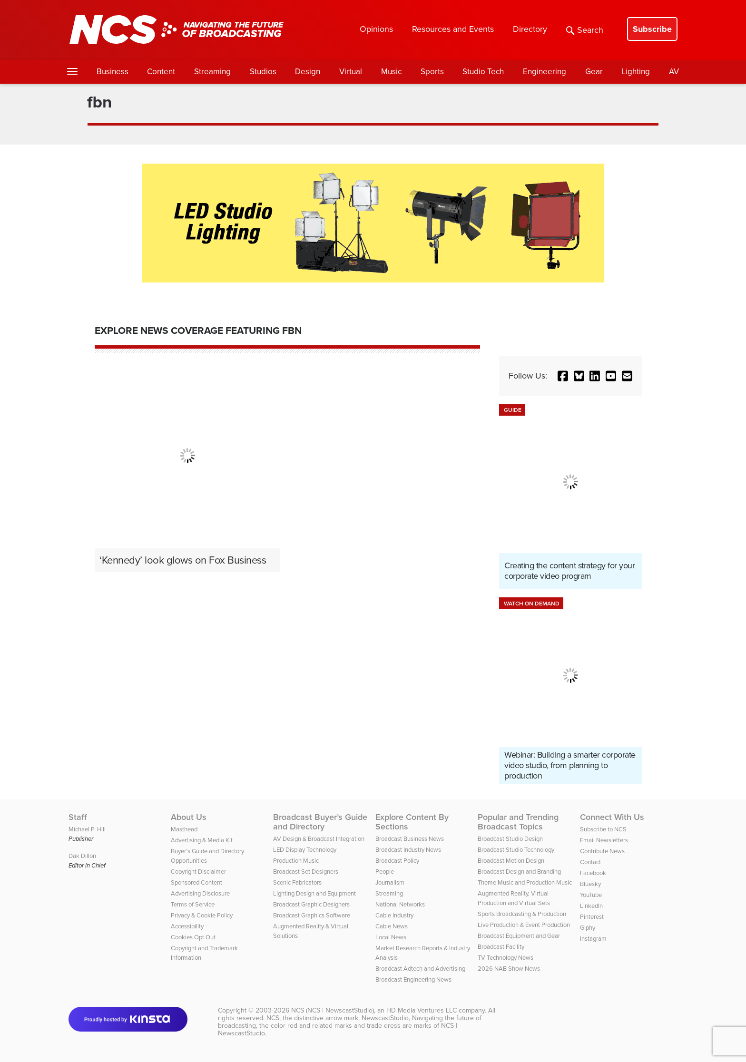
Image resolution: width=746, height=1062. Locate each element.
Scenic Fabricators (297, 882)
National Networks (400, 904)
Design (307, 72)
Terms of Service (193, 904)
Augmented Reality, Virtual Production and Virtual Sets (514, 898)
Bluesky (590, 883)
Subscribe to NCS (603, 829)
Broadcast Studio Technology (516, 849)
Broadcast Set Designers (305, 871)
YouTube (591, 894)
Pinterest (592, 916)
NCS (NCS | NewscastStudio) (332, 1010)
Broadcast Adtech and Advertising (420, 968)
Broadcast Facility (501, 946)
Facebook (593, 872)
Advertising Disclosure (200, 893)
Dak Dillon (82, 855)
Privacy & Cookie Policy (202, 915)
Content (161, 72)
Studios (263, 72)
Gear (594, 72)
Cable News (391, 926)
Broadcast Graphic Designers (311, 904)
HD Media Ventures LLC (421, 1010)
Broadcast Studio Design (510, 838)
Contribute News (602, 851)
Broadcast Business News (409, 838)
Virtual (350, 72)
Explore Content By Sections (412, 821)
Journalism (389, 882)
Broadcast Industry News (408, 849)
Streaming (212, 72)
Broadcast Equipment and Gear (519, 935)
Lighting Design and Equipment (314, 893)
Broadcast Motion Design (511, 860)
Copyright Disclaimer (198, 871)
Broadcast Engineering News (413, 979)
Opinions (376, 29)
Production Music (296, 860)
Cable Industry (394, 915)
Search (584, 30)
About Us (188, 817)
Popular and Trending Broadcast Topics (518, 821)
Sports (432, 72)
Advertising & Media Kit (202, 840)
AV (674, 72)
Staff (78, 817)
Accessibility (187, 926)
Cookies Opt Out (193, 937)
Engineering (544, 72)
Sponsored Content (196, 882)
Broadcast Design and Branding (519, 871)
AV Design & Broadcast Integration (318, 838)
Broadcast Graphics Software (311, 915)
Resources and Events (453, 29)
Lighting (635, 72)
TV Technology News (505, 957)
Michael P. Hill (87, 829)
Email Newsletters (604, 840)
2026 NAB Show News (509, 968)
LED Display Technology (304, 849)
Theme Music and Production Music (525, 882)
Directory (530, 29)
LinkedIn (591, 905)
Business (112, 72)
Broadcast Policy (397, 860)
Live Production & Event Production (524, 924)
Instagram (593, 938)
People (384, 871)
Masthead (184, 829)
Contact (590, 862)
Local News (390, 937)
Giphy (587, 927)
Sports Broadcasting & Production (522, 913)
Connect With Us (612, 817)
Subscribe (652, 29)
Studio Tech (483, 72)
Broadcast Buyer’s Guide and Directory (320, 821)
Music (391, 72)
